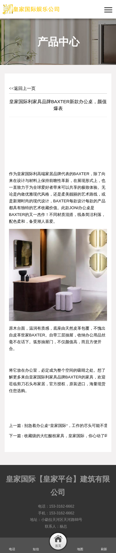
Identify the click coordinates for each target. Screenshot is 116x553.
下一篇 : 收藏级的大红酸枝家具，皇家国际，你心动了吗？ (61, 435)
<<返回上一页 (22, 88)
